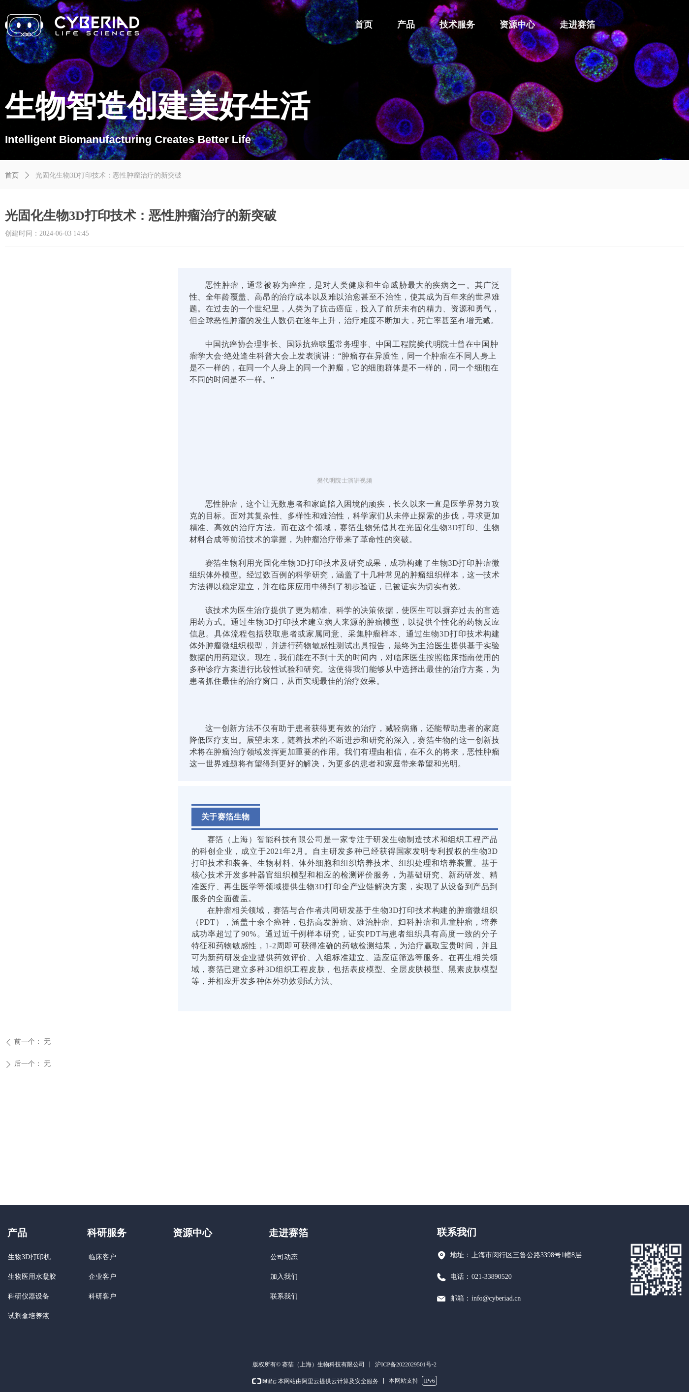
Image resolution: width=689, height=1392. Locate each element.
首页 (12, 175)
